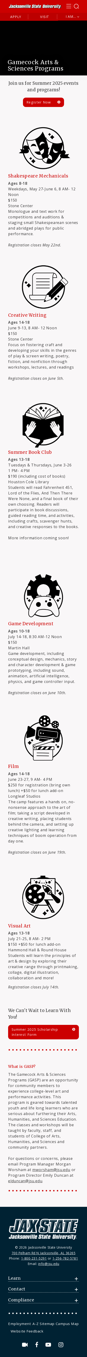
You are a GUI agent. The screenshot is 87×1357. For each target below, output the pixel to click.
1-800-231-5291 (34, 1258)
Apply (15, 16)
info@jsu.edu (48, 1263)
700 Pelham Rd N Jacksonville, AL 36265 (44, 1253)
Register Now (38, 102)
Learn (14, 1278)
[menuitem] (20, 1323)
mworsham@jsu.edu (51, 1169)
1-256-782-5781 (65, 1258)
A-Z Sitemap (43, 1323)
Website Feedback (27, 1331)
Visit (44, 16)
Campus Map (67, 1323)
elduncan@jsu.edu (25, 1180)
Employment (19, 1323)
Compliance (21, 1300)
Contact (17, 1289)
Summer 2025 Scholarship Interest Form (35, 1032)
